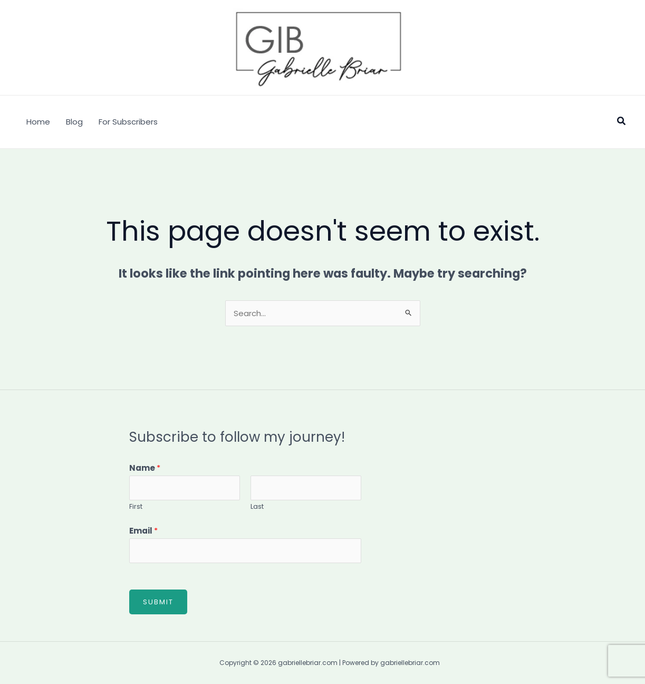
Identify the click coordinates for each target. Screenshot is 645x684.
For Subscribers (128, 121)
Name (144, 467)
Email (143, 530)
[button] (622, 122)
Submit (158, 602)
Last (257, 506)
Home (38, 121)
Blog (74, 121)
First (135, 506)
